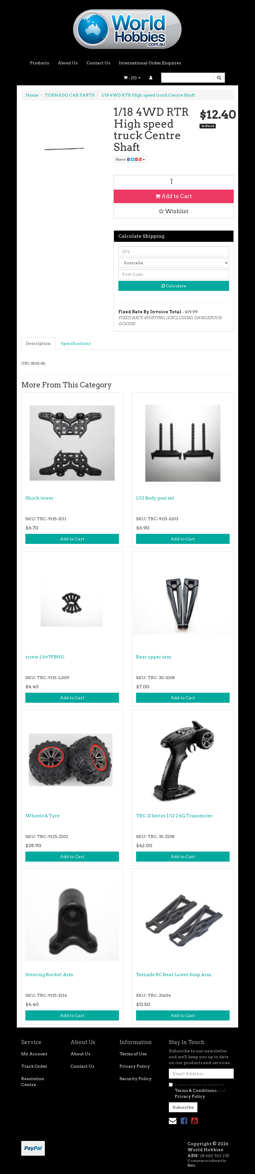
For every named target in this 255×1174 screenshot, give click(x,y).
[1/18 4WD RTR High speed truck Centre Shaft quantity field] (174, 181)
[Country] (173, 263)
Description (38, 343)
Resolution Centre (32, 1081)
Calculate (173, 285)
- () (132, 77)
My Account (34, 1053)
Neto (191, 1165)
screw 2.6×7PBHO (44, 657)
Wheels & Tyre (42, 815)
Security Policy (136, 1078)
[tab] (38, 343)
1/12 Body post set (155, 498)
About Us (68, 63)
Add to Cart (173, 196)
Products (39, 63)
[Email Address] (201, 1074)
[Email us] (172, 1120)
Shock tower (39, 498)
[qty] (173, 251)
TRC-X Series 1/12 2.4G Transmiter (174, 815)
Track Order (34, 1066)
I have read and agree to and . (197, 1090)
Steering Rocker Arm (49, 974)
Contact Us (98, 63)
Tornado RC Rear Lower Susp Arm (174, 974)
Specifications (76, 343)
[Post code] (173, 274)
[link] (184, 1120)
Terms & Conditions (196, 1090)
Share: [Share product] (130, 159)
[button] (174, 211)
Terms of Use (133, 1053)
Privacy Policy (135, 1066)
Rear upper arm (153, 657)
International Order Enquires (150, 63)
